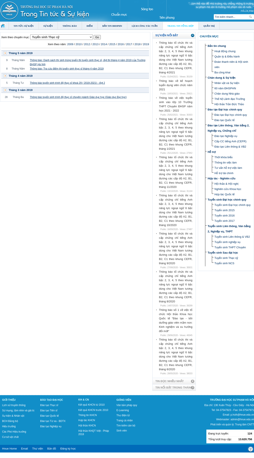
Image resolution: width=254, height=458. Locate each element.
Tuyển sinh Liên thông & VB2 (232, 236)
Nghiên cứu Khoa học (227, 189)
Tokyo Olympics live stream (15, 456)
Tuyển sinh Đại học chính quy (227, 199)
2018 (137, 44)
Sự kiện (48, 26)
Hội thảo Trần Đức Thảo (229, 104)
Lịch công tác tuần (145, 26)
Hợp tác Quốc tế (224, 194)
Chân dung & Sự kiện (222, 77)
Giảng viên (123, 399)
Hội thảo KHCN (87, 425)
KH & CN (83, 399)
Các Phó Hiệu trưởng (14, 431)
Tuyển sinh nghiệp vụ (227, 242)
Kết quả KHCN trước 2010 (93, 410)
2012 (87, 44)
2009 (70, 44)
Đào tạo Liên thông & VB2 (230, 146)
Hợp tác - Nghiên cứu (221, 178)
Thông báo (69, 26)
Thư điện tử (123, 415)
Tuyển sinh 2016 (224, 215)
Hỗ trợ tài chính (223, 173)
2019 (146, 44)
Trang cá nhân (124, 420)
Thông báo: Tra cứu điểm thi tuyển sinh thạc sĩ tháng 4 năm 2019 (67, 68)
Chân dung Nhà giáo (227, 93)
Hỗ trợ (212, 152)
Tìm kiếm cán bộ (125, 425)
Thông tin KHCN (87, 415)
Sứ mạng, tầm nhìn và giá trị (18, 410)
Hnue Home (9, 448)
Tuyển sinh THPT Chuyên (230, 247)
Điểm (90, 26)
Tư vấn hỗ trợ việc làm (228, 167)
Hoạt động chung (225, 51)
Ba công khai (222, 72)
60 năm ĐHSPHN (225, 88)
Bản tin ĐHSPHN (112, 26)
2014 (104, 44)
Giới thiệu (8, 399)
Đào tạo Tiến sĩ (48, 410)
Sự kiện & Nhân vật (13, 415)
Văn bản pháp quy (126, 405)
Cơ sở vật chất (10, 437)
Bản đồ (51, 448)
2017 (129, 44)
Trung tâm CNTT (244, 424)
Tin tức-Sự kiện (24, 26)
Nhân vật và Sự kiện (226, 83)
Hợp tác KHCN (86, 420)
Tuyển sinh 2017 (224, 220)
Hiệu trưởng (9, 426)
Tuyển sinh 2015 (224, 210)
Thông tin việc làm (225, 162)
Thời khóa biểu (223, 157)
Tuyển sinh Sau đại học (223, 252)
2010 (79, 44)
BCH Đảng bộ (10, 421)
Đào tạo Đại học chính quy (225, 109)
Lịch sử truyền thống (13, 405)
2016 (121, 44)
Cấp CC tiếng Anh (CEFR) (230, 141)
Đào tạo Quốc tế (224, 120)
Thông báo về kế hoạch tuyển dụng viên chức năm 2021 (175, 85)
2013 (95, 44)
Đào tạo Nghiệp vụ (225, 136)
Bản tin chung (217, 45)
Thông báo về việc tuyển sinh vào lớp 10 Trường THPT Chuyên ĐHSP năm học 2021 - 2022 (175, 104)
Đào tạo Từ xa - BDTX (52, 421)
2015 (112, 44)
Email (24, 448)
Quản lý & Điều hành (227, 56)
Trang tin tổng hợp (180, 26)
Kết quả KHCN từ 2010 (91, 404)
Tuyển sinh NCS (224, 263)
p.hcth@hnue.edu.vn (242, 414)
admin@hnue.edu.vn (242, 419)
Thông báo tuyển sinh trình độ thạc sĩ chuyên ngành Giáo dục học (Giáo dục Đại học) (78, 97)
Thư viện (37, 448)
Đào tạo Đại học (51, 399)
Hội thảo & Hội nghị (226, 183)
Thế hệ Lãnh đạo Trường (229, 99)
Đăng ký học (68, 448)
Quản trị (209, 26)
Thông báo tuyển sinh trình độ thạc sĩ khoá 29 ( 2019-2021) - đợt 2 (67, 82)
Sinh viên (121, 430)
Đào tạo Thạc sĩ (49, 405)
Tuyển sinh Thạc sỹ (226, 258)
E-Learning (122, 410)
